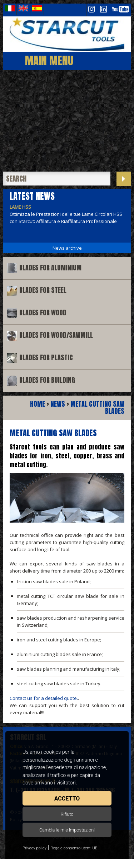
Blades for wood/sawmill (56, 335)
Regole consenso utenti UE (73, 848)
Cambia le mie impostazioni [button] (67, 830)
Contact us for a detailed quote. (44, 698)
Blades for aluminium (50, 268)
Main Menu (49, 60)
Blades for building (47, 380)
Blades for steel (42, 290)
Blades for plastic (46, 357)
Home (37, 404)
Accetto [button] (67, 798)
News (57, 404)
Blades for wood (42, 312)
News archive (67, 248)
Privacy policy (34, 848)
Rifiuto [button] (66, 814)
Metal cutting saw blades (97, 407)
